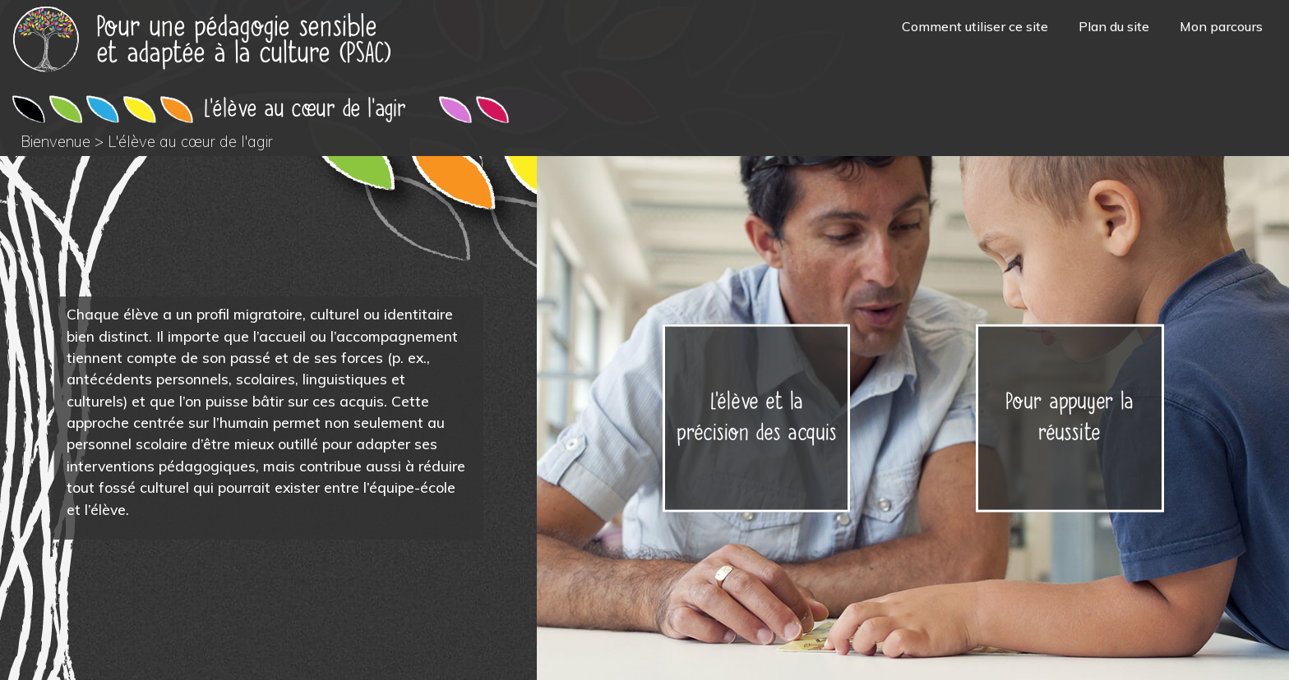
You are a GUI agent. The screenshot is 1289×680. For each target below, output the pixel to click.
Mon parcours (1221, 26)
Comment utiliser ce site (975, 26)
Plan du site (1114, 26)
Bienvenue (55, 141)
